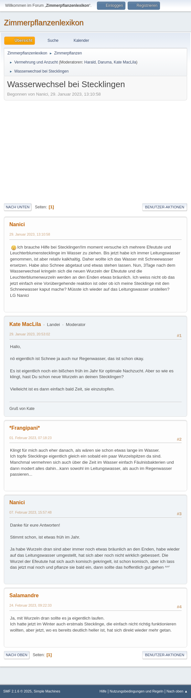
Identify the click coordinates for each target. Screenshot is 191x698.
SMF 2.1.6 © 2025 (17, 691)
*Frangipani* (24, 428)
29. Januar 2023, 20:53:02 (29, 334)
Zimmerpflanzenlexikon (44, 22)
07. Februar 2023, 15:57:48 (30, 512)
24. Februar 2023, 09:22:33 (30, 605)
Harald (90, 62)
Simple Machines (47, 691)
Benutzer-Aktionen (164, 207)
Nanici (17, 224)
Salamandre (24, 595)
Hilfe (103, 691)
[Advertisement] (95, 150)
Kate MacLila (125, 62)
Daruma (105, 62)
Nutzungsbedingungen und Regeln (136, 691)
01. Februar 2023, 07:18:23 (30, 438)
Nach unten (17, 207)
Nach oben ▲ (177, 691)
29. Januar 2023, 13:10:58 (29, 234)
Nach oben (16, 655)
